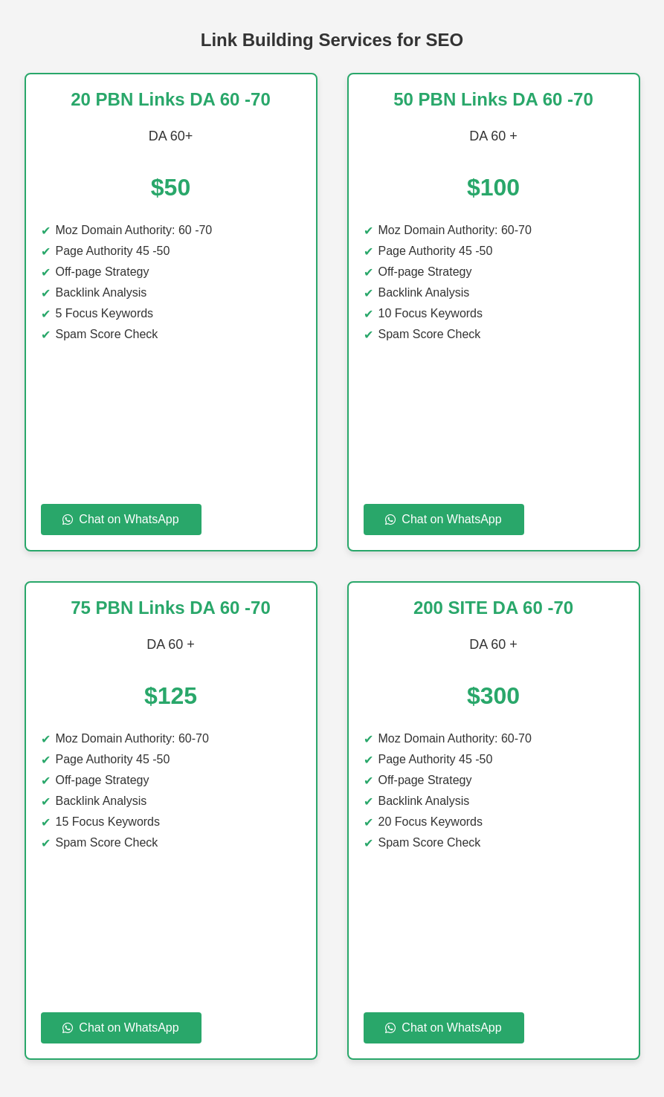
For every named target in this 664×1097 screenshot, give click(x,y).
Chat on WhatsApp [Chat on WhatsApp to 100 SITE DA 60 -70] (443, 1027)
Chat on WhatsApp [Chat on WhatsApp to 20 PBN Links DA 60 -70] (120, 519)
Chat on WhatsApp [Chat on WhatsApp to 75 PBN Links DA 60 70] (120, 1027)
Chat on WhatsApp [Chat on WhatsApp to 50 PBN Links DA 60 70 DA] (443, 519)
